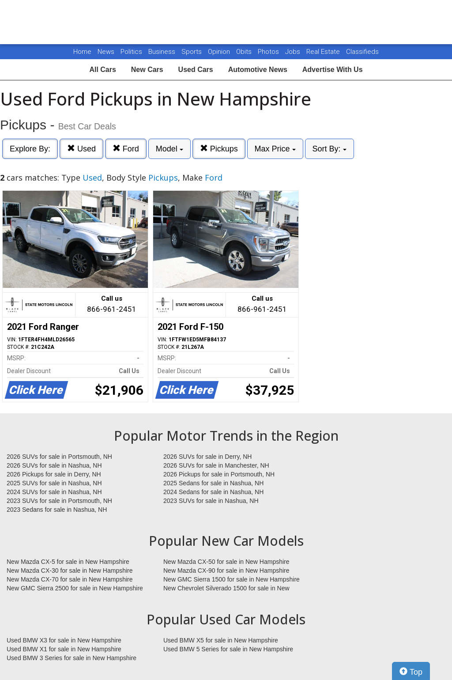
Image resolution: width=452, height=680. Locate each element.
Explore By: (30, 148)
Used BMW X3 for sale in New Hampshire (64, 640)
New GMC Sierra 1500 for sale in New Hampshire (231, 579)
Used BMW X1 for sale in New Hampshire (64, 649)
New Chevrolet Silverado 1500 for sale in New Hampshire (226, 589)
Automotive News (257, 69)
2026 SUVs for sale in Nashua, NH (54, 465)
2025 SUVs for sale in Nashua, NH (54, 483)
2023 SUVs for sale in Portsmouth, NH (59, 500)
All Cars (102, 69)
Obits (244, 52)
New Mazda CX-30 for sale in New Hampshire (70, 570)
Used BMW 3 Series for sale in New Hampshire (71, 657)
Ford (126, 148)
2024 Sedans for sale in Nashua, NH (213, 491)
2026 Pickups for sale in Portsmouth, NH (219, 474)
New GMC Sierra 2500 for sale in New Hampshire (75, 588)
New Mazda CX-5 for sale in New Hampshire (68, 561)
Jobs (293, 52)
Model (169, 148)
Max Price (275, 148)
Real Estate (324, 52)
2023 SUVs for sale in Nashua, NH (211, 500)
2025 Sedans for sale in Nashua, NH (213, 483)
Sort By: (330, 148)
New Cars (147, 69)
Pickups (219, 148)
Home (82, 52)
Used (81, 148)
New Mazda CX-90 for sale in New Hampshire (226, 570)
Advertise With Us (332, 69)
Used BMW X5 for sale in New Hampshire (220, 640)
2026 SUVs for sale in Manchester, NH (216, 465)
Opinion (220, 52)
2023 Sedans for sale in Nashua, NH (57, 509)
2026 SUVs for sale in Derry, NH (207, 456)
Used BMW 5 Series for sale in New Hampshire (228, 649)
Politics (131, 52)
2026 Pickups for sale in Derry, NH (54, 474)
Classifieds (362, 52)
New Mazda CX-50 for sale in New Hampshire (226, 561)
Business (162, 52)
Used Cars (195, 69)
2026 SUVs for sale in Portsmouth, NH (59, 456)
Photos (269, 52)
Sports (192, 52)
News (106, 52)
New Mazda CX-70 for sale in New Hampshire (70, 579)
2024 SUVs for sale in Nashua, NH (54, 491)
